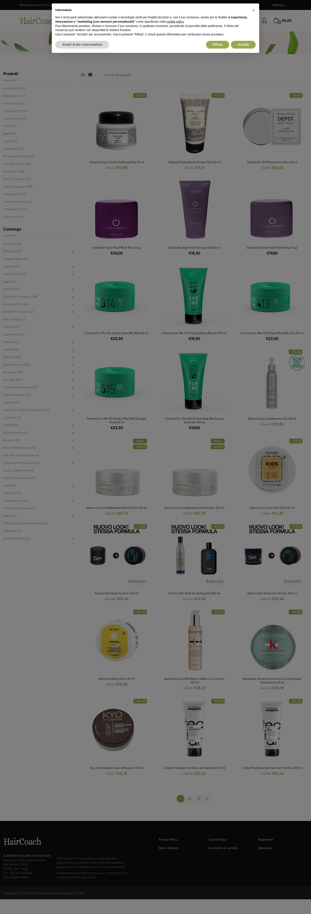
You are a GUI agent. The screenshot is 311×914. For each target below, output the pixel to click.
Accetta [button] (243, 44)
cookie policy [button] (175, 21)
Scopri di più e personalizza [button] (82, 44)
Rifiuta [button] (217, 44)
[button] (253, 10)
